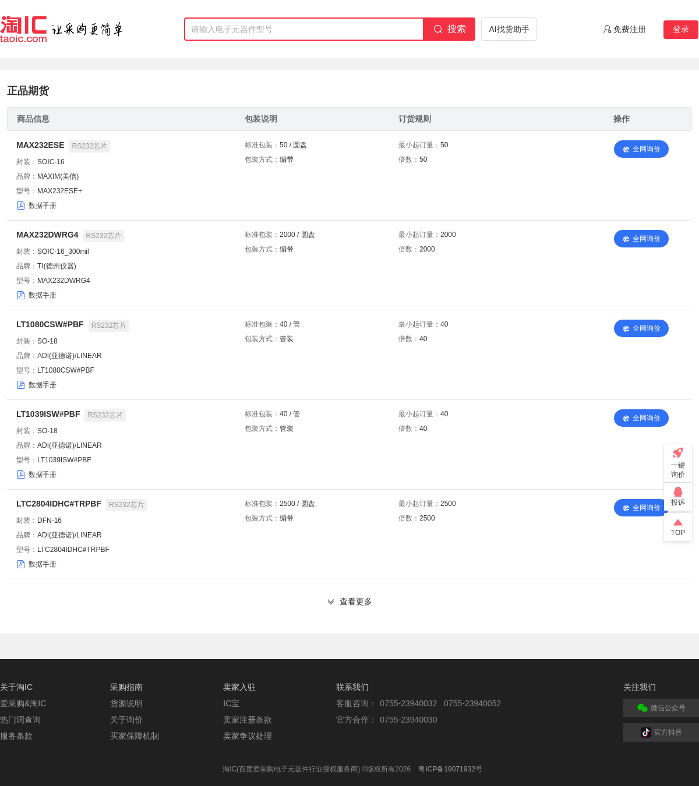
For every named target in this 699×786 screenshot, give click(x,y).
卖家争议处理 (247, 736)
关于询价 (126, 719)
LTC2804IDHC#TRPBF (58, 503)
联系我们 (352, 687)
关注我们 (639, 687)
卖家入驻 (239, 687)
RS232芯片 (89, 146)
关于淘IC (16, 687)
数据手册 (43, 205)
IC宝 (231, 703)
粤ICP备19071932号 (450, 769)
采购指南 (126, 687)
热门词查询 (20, 719)
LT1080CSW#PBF (50, 324)
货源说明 (126, 703)
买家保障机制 (134, 736)
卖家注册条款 (247, 719)
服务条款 (16, 736)
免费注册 (629, 29)
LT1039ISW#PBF (48, 414)
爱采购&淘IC (23, 703)
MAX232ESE (40, 145)
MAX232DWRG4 (47, 234)
